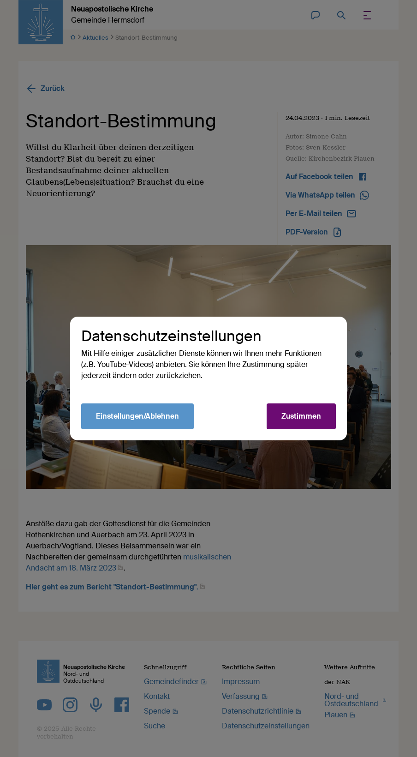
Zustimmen (301, 416)
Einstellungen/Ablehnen (137, 416)
